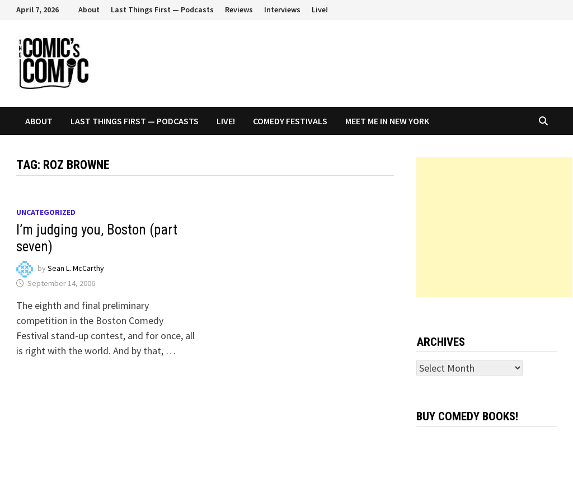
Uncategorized (46, 212)
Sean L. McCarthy (76, 268)
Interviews (282, 9)
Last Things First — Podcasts (162, 9)
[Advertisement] (494, 227)
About (89, 9)
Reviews (239, 9)
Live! (320, 9)
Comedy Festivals (290, 120)
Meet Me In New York (387, 120)
